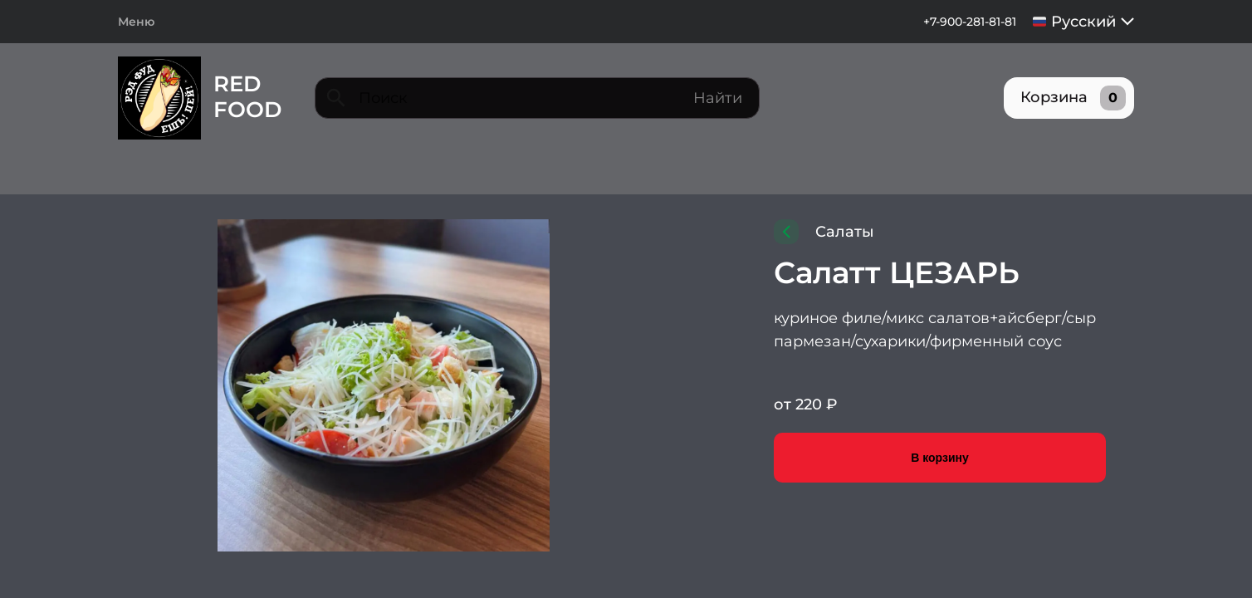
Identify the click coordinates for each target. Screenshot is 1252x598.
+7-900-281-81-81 (961, 21)
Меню (136, 21)
